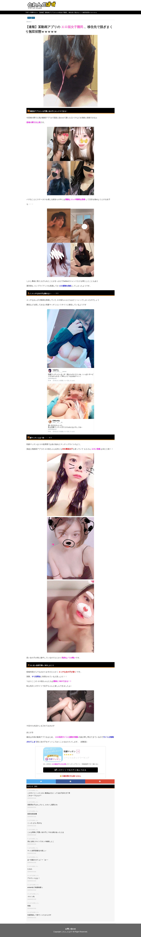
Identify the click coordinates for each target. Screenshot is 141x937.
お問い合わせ (70, 929)
